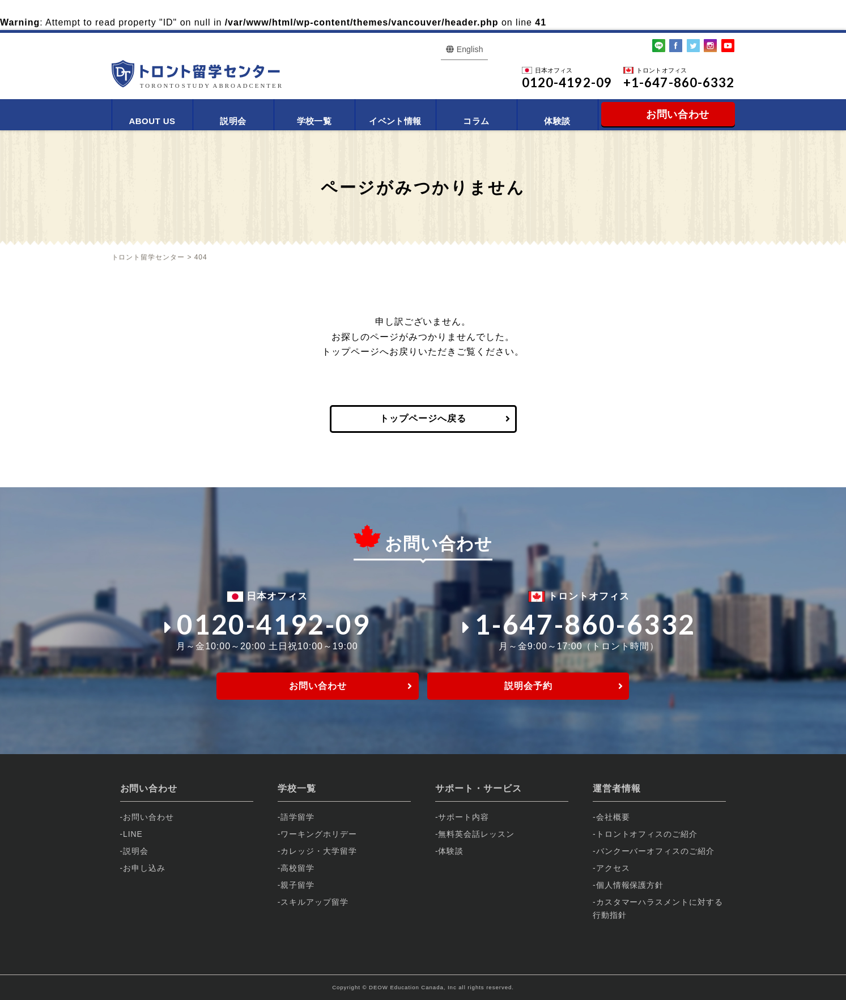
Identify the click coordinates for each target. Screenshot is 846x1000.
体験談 (557, 121)
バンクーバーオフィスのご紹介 (655, 851)
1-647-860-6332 (579, 624)
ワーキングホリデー (318, 834)
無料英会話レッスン (476, 834)
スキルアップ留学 (314, 902)
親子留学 (297, 885)
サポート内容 (463, 817)
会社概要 (613, 817)
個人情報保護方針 (630, 885)
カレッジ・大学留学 (318, 851)
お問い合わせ (318, 686)
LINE (133, 834)
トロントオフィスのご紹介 (647, 834)
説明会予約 (528, 686)
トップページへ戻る (423, 418)
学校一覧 (314, 121)
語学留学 (297, 817)
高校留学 (297, 868)
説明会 (233, 121)
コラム (476, 121)
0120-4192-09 (267, 624)
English (470, 49)
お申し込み (144, 868)
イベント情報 (395, 121)
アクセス (613, 868)
